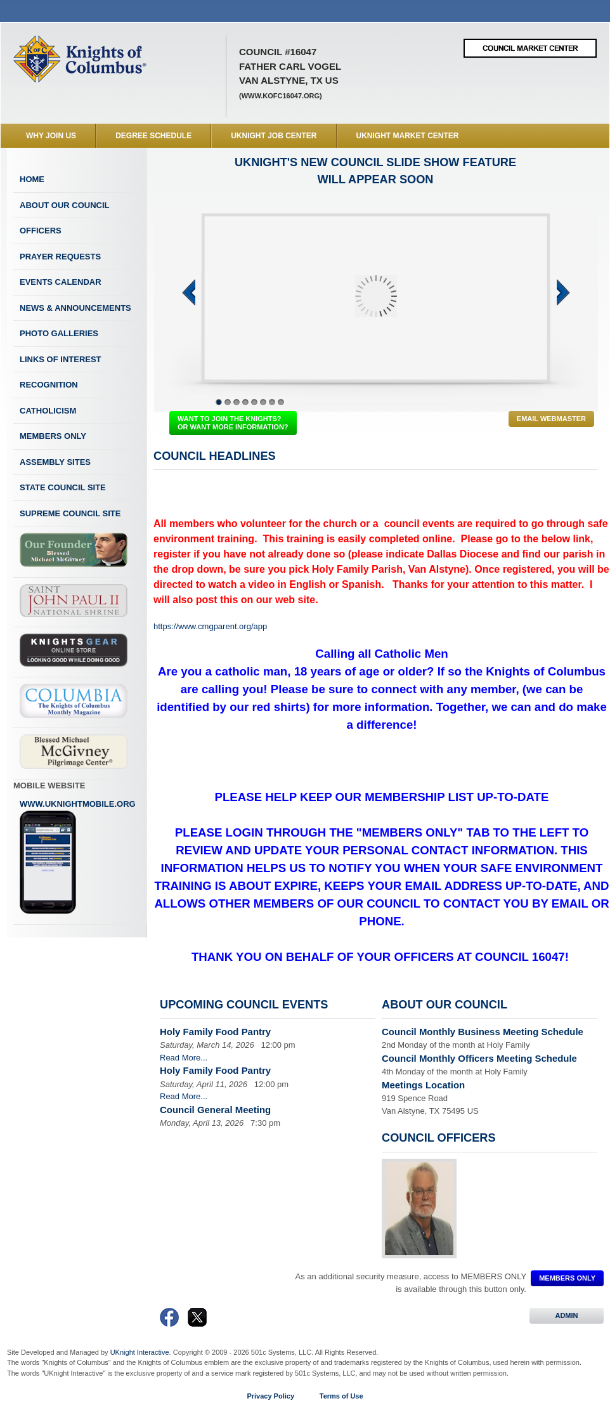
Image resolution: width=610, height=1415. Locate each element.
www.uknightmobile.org (78, 857)
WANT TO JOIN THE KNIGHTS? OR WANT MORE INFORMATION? (233, 423)
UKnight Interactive (139, 1352)
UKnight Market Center (407, 135)
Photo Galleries (59, 333)
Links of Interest (60, 359)
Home (32, 179)
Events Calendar (60, 282)
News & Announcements (75, 308)
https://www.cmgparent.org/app (210, 626)
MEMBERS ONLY (567, 1278)
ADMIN (566, 1315)
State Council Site (63, 487)
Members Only (53, 436)
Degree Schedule (153, 135)
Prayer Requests (60, 256)
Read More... (183, 1057)
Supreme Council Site (70, 513)
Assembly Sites (55, 462)
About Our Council (65, 205)
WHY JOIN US (51, 135)
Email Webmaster (551, 418)
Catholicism (48, 410)
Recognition (49, 384)
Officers (41, 230)
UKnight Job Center (273, 135)
